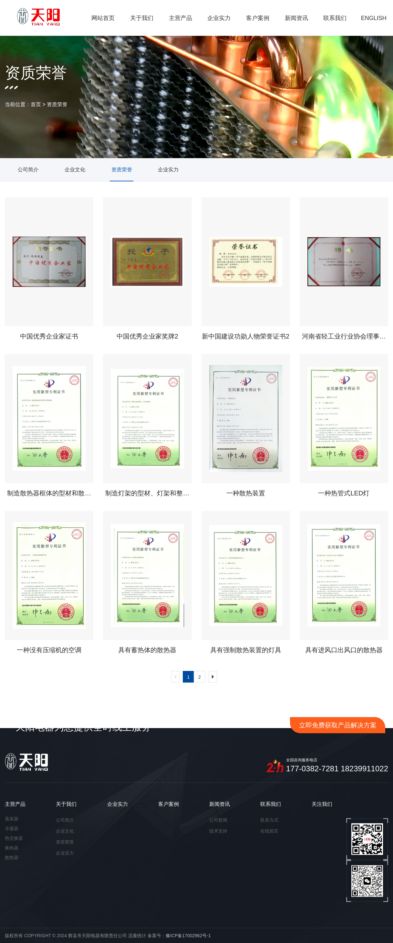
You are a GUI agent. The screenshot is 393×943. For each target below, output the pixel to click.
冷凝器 (11, 828)
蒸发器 (11, 818)
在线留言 (269, 831)
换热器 (11, 847)
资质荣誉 (57, 104)
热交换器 (14, 838)
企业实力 (65, 853)
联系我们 (270, 804)
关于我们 (66, 804)
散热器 (11, 857)
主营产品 (15, 804)
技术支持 (218, 831)
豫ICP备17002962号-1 (188, 935)
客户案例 (168, 804)
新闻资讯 (219, 804)
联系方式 (269, 820)
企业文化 (65, 831)
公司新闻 (218, 820)
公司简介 (65, 820)
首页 (36, 104)
